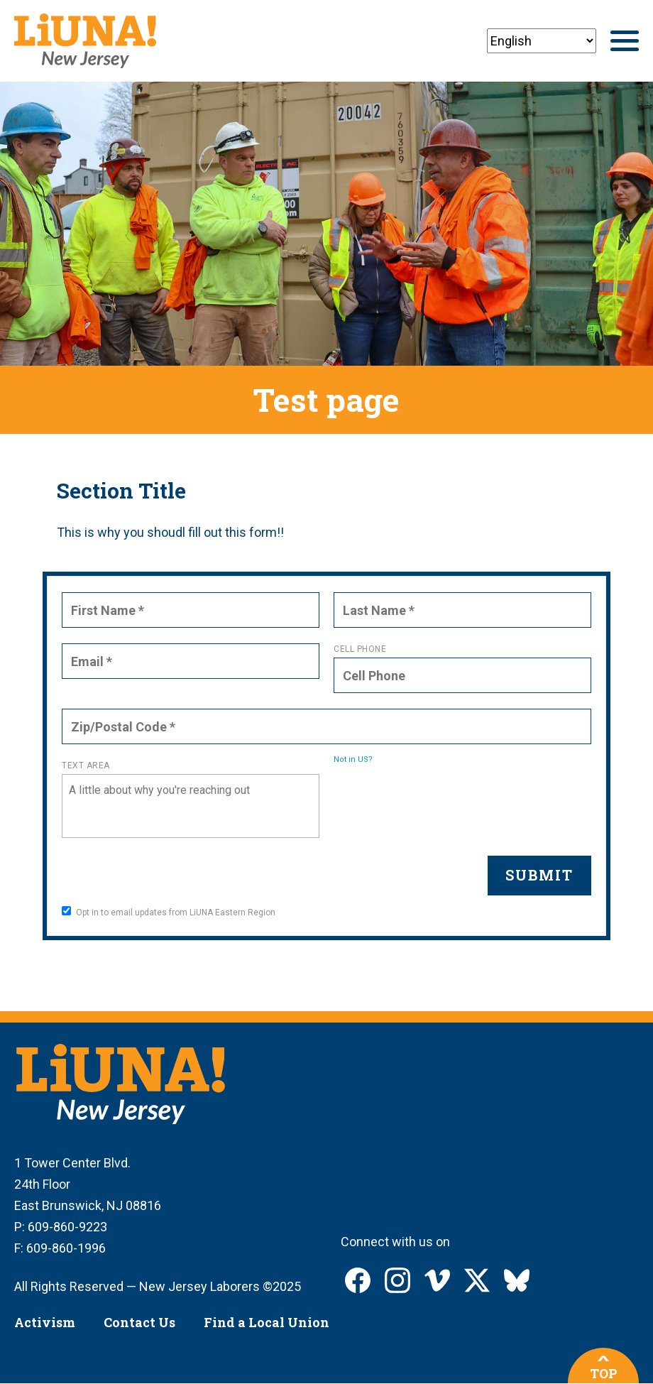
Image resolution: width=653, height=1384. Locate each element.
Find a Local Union (266, 1322)
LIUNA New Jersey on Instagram (397, 1280)
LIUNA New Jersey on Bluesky (517, 1280)
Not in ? (353, 759)
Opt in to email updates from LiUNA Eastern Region (168, 911)
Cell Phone (360, 649)
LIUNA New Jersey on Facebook (358, 1280)
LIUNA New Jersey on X (477, 1280)
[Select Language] (541, 40)
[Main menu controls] (624, 41)
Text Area (86, 765)
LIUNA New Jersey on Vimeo (437, 1280)
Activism (44, 1322)
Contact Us (139, 1322)
